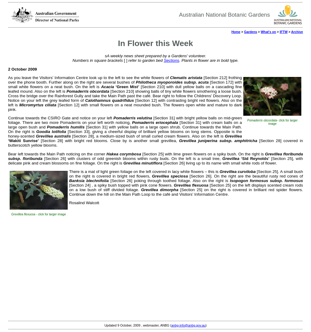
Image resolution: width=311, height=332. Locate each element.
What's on (268, 32)
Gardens (250, 32)
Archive (297, 32)
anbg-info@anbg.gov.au (188, 325)
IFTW (283, 32)
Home (236, 32)
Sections (171, 60)
